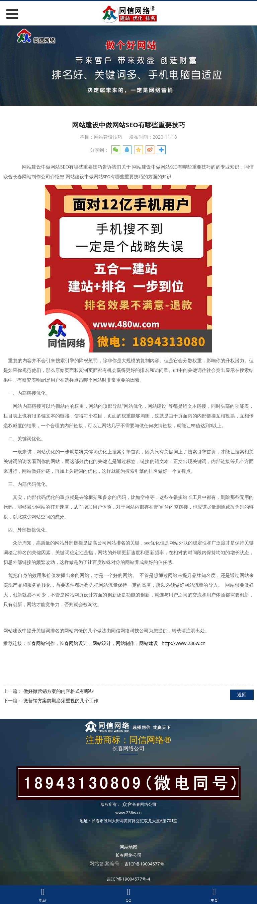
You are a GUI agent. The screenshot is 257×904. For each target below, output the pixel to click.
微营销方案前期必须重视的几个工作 (60, 700)
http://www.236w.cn (183, 643)
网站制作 (125, 643)
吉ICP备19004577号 (144, 864)
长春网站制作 (41, 643)
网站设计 (101, 643)
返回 (242, 694)
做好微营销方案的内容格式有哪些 (58, 691)
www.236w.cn (128, 813)
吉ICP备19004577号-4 (128, 879)
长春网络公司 (144, 804)
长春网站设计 (74, 643)
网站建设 (148, 643)
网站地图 (128, 847)
